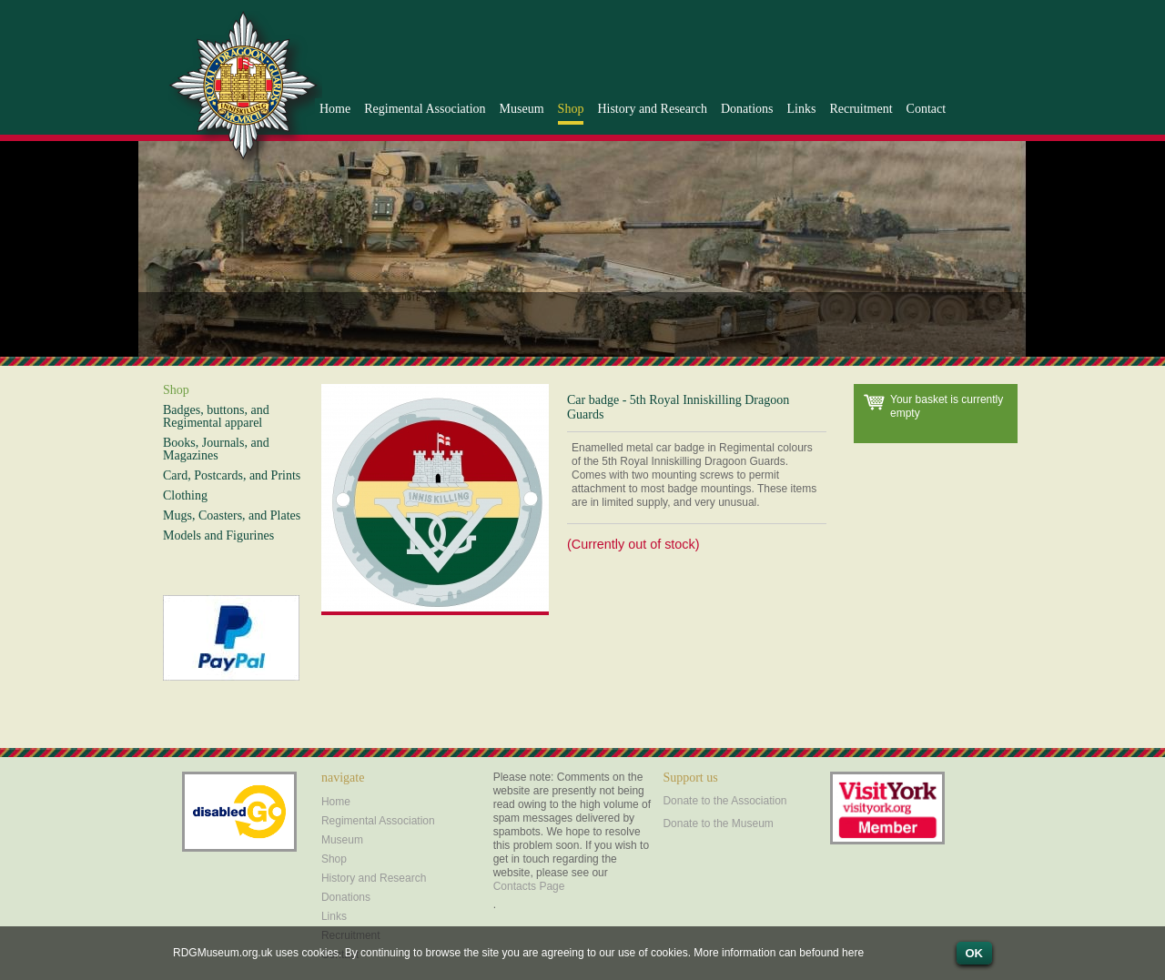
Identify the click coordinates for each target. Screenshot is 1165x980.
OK (975, 953)
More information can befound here (779, 952)
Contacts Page (529, 886)
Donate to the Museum (718, 823)
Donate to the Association (724, 800)
